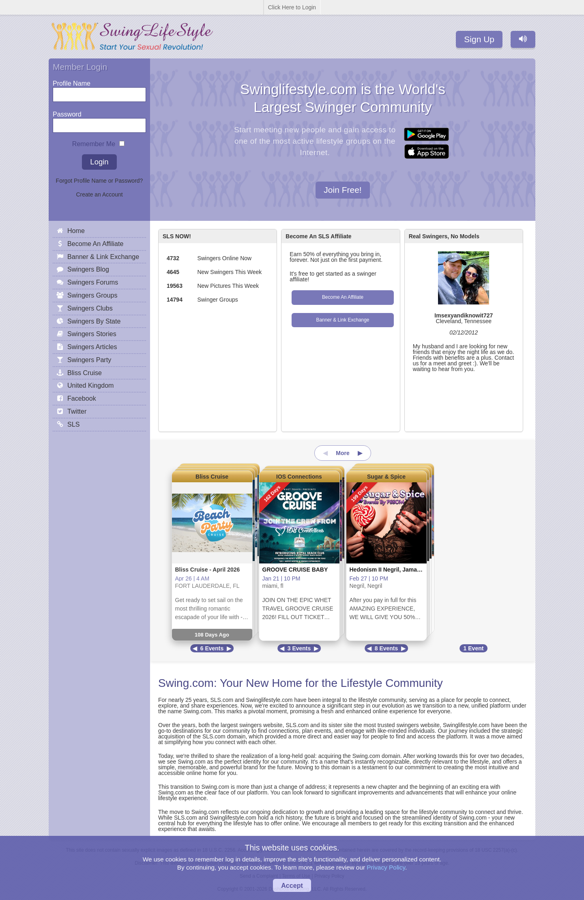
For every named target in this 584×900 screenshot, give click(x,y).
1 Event (474, 648)
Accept (292, 885)
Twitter (76, 411)
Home (76, 230)
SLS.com (221, 700)
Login (99, 162)
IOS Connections (299, 476)
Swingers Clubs (90, 308)
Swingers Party (89, 359)
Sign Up (479, 39)
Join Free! (342, 190)
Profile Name (71, 81)
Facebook (81, 398)
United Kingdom (90, 385)
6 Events (212, 648)
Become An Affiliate (342, 297)
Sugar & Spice (386, 476)
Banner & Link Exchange (342, 320)
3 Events (299, 648)
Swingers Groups (92, 295)
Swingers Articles (92, 346)
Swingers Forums (92, 282)
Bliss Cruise (211, 476)
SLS (73, 424)
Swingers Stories (91, 333)
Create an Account (99, 194)
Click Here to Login (292, 7)
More (342, 453)
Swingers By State (94, 321)
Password (67, 112)
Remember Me (93, 142)
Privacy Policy (386, 867)
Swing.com (186, 683)
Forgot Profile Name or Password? (99, 180)
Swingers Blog (88, 269)
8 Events (386, 648)
